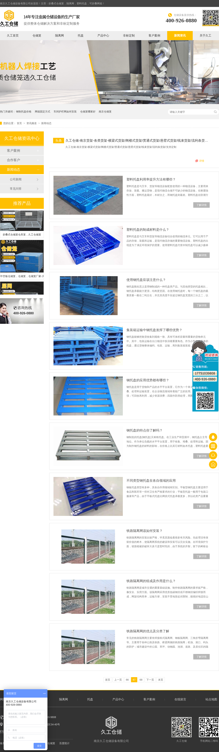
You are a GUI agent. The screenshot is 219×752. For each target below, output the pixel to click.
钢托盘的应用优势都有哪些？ (147, 380)
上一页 (118, 679)
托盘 (81, 35)
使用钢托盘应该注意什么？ (146, 280)
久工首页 (13, 35)
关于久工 (205, 35)
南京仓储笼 (105, 111)
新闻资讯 (180, 35)
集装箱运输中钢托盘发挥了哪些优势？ (154, 330)
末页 (160, 679)
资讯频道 (31, 123)
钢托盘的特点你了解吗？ (144, 430)
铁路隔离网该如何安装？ (144, 531)
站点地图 (211, 699)
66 (127, 679)
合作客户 (13, 160)
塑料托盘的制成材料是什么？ (147, 229)
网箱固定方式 (42, 111)
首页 (20, 123)
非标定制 (129, 35)
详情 (201, 160)
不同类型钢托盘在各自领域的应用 (151, 480)
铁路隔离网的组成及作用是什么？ (151, 581)
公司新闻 (16, 179)
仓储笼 (36, 35)
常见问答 (16, 188)
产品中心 (103, 35)
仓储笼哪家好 (87, 111)
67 (134, 679)
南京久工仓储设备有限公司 (111, 729)
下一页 (150, 679)
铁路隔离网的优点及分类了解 (147, 631)
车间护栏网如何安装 (65, 111)
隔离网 (59, 35)
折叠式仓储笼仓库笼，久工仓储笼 (22, 235)
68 (141, 679)
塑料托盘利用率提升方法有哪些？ (151, 179)
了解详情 (201, 205)
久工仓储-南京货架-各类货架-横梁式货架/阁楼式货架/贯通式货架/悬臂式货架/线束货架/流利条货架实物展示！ (138, 140)
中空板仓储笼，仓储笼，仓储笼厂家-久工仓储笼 (22, 276)
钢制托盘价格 (23, 111)
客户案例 (154, 35)
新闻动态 (46, 123)
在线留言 (180, 699)
